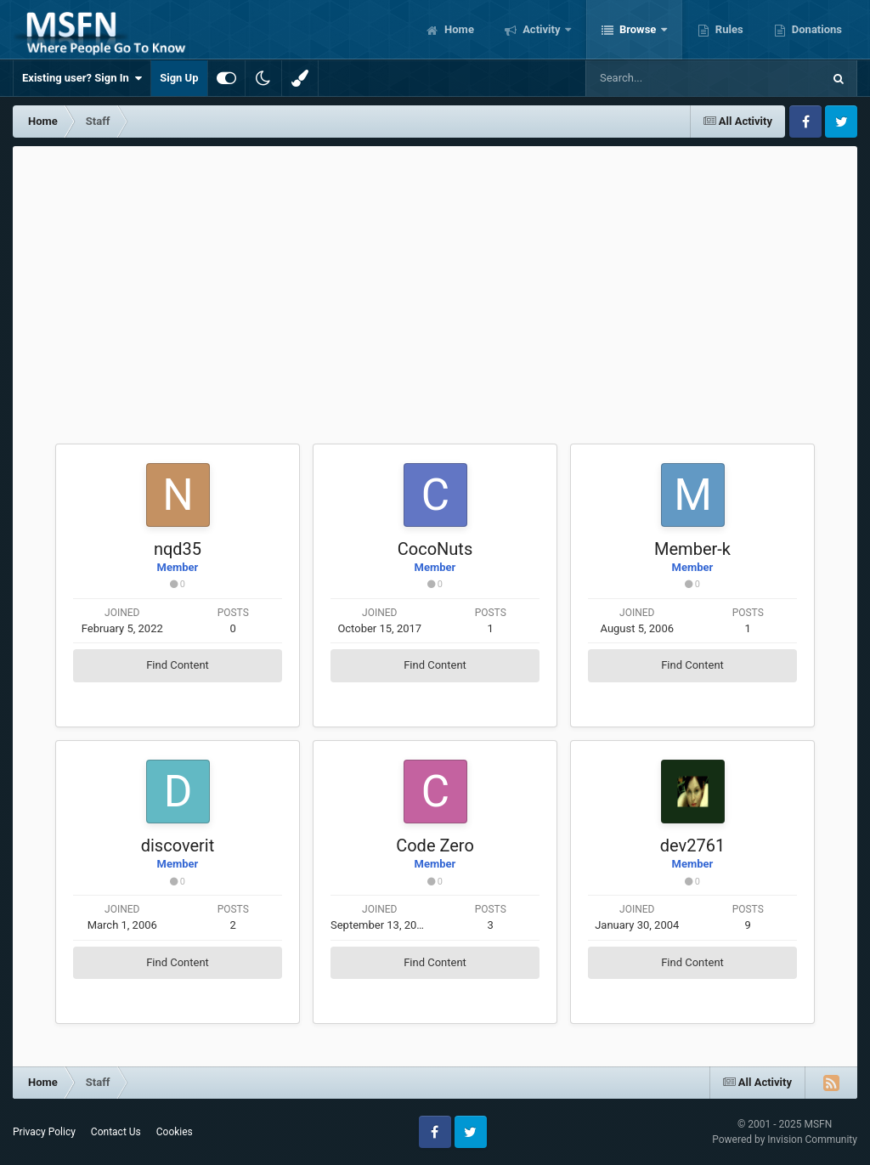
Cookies (174, 1132)
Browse (638, 29)
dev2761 (692, 845)
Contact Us (116, 1132)
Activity (541, 29)
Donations (815, 29)
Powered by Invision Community (784, 1139)
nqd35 (177, 549)
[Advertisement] (435, 274)
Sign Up (179, 77)
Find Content (177, 665)
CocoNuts (435, 549)
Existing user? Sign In (82, 78)
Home (458, 29)
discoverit (178, 845)
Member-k (692, 549)
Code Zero (435, 845)
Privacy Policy (44, 1132)
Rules (728, 29)
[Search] (661, 78)
